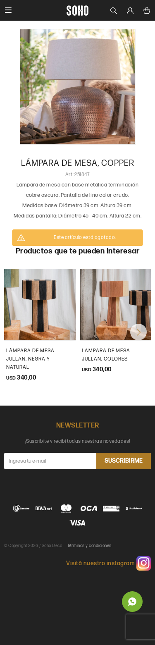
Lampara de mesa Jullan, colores (106, 355)
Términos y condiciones (89, 545)
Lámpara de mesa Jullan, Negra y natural (30, 359)
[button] (138, 332)
